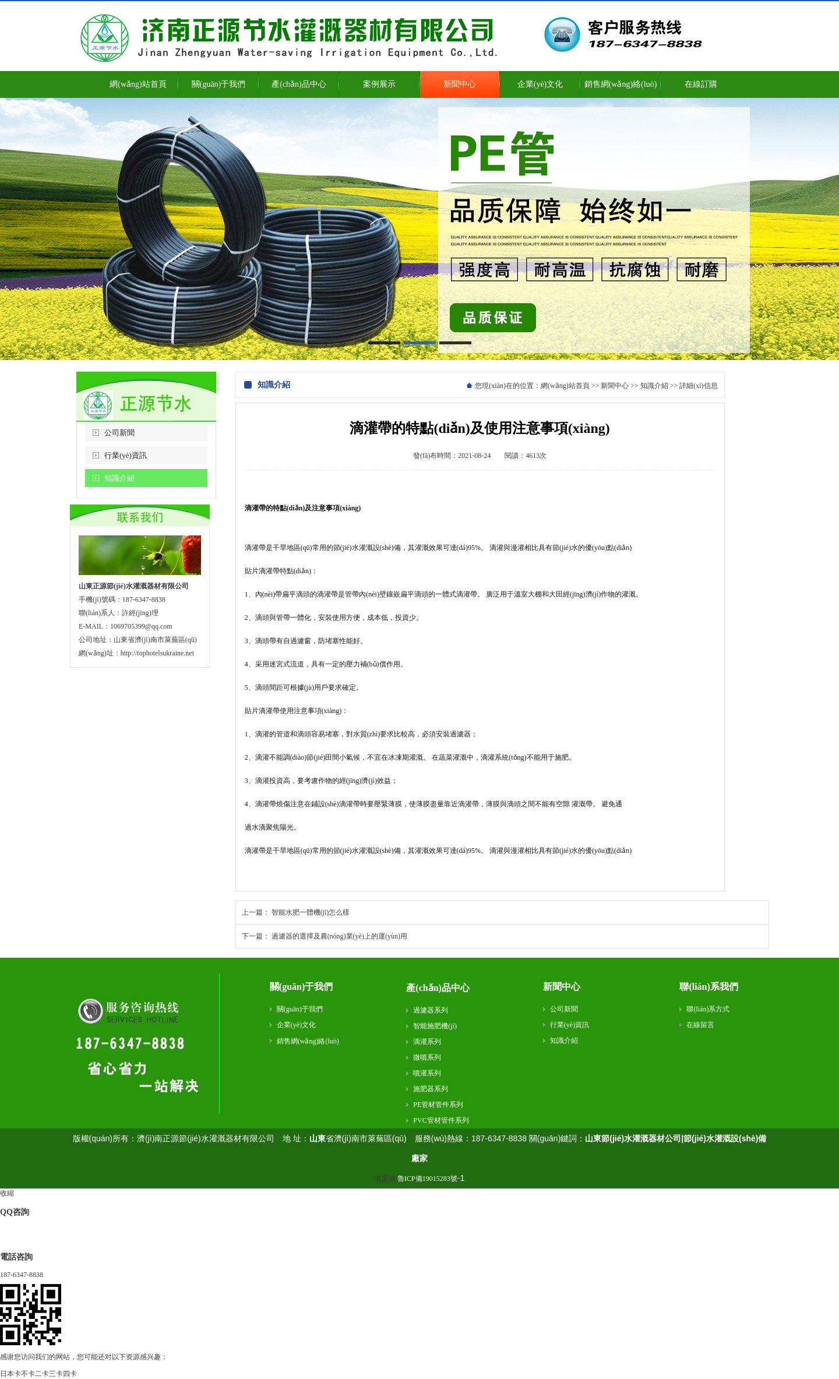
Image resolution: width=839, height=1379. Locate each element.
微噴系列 (427, 1057)
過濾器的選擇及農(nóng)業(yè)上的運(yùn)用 (339, 936)
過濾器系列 (430, 1010)
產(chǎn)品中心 (438, 988)
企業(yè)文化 (296, 1025)
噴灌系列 (427, 1073)
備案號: (416, 1179)
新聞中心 (615, 386)
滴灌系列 (427, 1042)
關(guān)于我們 (301, 987)
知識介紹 (119, 478)
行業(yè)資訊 (125, 455)
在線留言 (700, 1025)
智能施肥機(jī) (435, 1026)
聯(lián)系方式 (707, 1009)
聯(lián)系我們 (708, 987)
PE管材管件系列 (438, 1105)
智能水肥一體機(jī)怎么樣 (311, 912)
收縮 (7, 1193)
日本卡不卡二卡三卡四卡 (38, 1374)
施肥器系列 (430, 1089)
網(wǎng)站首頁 (565, 386)
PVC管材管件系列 (440, 1120)
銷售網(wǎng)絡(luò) (308, 1041)
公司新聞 (119, 432)
